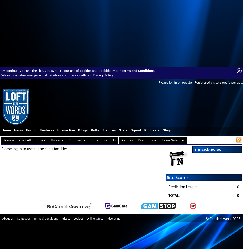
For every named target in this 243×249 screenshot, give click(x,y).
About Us (8, 218)
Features (47, 130)
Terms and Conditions (138, 70)
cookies (85, 70)
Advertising (113, 218)
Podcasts (152, 130)
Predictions (147, 140)
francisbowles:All (17, 140)
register (187, 82)
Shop (167, 130)
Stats (123, 130)
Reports (110, 140)
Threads (56, 140)
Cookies (78, 218)
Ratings (127, 140)
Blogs (83, 130)
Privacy (66, 218)
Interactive (66, 130)
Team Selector (173, 140)
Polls (95, 130)
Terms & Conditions (46, 218)
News (18, 130)
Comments (77, 140)
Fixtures (109, 130)
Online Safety (95, 218)
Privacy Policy (103, 75)
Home (6, 130)
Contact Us (24, 218)
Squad (136, 130)
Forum (31, 130)
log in (173, 82)
